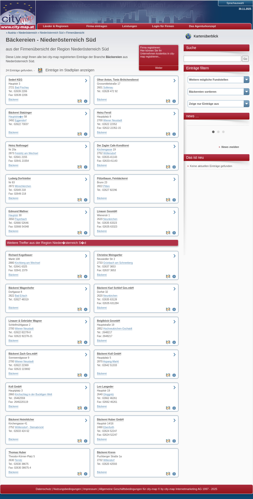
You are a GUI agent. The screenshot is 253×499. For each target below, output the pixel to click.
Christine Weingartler (109, 255)
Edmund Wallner (18, 211)
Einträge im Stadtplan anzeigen (69, 70)
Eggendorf (20, 120)
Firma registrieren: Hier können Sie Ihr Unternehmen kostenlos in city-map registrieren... (157, 52)
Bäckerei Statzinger (20, 112)
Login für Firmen (163, 26)
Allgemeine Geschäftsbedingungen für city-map (128, 488)
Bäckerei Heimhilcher (21, 419)
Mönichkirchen (23, 186)
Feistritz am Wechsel (26, 153)
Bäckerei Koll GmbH (109, 353)
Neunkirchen (110, 219)
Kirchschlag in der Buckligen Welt (33, 394)
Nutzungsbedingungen (67, 488)
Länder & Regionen (55, 26)
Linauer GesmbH (107, 211)
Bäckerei (13, 99)
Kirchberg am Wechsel (27, 262)
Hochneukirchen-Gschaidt (117, 328)
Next (242, 124)
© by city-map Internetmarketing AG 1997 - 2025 (187, 488)
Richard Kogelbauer (20, 255)
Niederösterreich (28, 32)
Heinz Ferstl (104, 112)
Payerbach (21, 219)
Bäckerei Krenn (106, 452)
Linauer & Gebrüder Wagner (25, 320)
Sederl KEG (15, 79)
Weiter (159, 68)
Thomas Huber (17, 452)
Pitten (106, 186)
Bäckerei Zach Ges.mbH (23, 353)
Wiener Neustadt (112, 120)
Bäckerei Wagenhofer (21, 288)
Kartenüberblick (206, 36)
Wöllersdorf (109, 153)
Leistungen (129, 26)
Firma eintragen (96, 26)
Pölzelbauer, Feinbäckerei (112, 178)
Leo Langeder (105, 386)
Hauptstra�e (16, 116)
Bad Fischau (22, 87)
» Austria (11, 32)
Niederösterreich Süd (52, 32)
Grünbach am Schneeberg (118, 262)
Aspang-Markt (111, 361)
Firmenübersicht (75, 32)
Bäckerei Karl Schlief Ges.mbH (115, 288)
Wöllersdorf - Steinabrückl (29, 427)
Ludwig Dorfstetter (20, 178)
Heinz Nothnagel (18, 145)
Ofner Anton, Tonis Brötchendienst (118, 79)
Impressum (90, 488)
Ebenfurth (108, 427)
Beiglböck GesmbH (108, 320)
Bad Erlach (21, 295)
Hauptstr (13, 215)
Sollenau (108, 87)
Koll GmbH (15, 386)
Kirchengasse (104, 149)
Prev (194, 124)
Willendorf (108, 460)
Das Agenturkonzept (202, 26)
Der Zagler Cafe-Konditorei (113, 145)
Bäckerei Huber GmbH (110, 419)
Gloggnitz (108, 394)
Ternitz (18, 460)
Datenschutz (43, 488)
